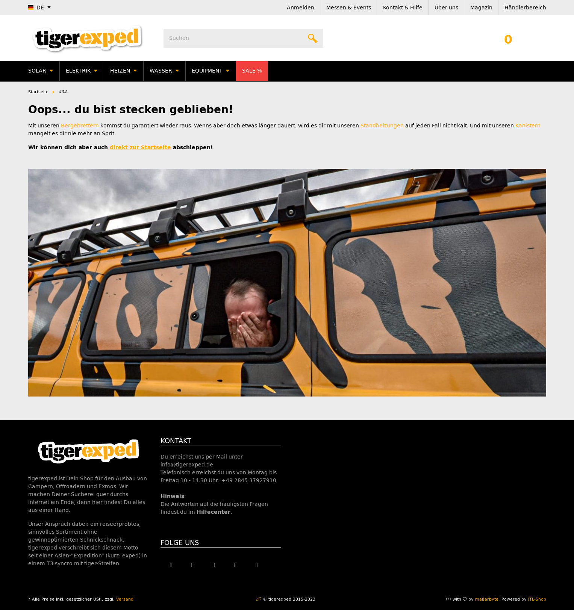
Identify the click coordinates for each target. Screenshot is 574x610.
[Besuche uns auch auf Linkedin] (257, 565)
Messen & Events (348, 8)
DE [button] (36, 8)
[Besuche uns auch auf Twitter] (192, 565)
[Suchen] (243, 38)
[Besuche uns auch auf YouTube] (214, 565)
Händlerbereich (525, 8)
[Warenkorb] (508, 38)
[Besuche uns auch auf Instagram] (235, 565)
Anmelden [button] (300, 8)
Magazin (481, 8)
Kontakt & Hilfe (403, 8)
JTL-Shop (537, 599)
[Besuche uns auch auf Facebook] (171, 565)
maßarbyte (486, 599)
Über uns (446, 8)
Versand (124, 599)
